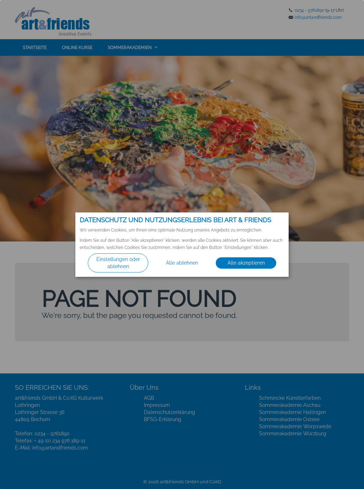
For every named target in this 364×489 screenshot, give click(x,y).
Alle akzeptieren (246, 263)
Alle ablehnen (182, 263)
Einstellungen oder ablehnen (118, 262)
